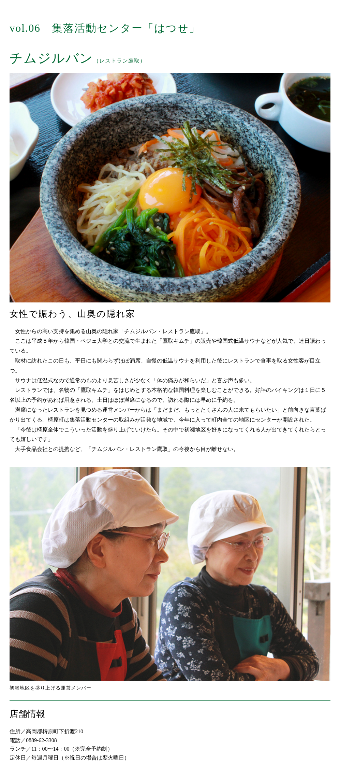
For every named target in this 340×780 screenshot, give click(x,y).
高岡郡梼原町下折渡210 (54, 731)
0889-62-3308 (41, 740)
